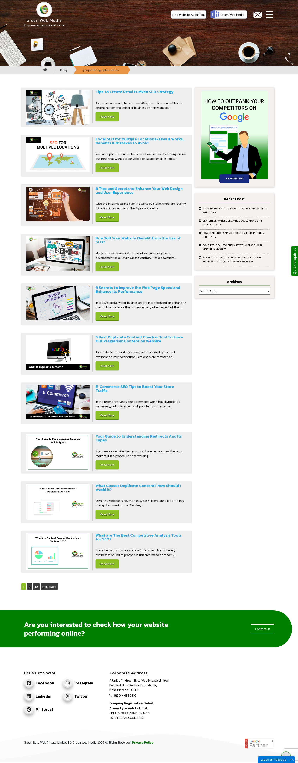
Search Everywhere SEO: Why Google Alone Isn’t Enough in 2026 (232, 222)
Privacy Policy (142, 742)
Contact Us (262, 628)
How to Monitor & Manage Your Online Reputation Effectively (233, 235)
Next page (49, 586)
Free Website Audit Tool (188, 14)
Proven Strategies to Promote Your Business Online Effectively (235, 210)
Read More (107, 116)
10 (37, 586)
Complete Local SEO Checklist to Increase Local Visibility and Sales (232, 247)
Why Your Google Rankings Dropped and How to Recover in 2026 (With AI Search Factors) (232, 259)
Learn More (234, 179)
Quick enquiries (294, 261)
